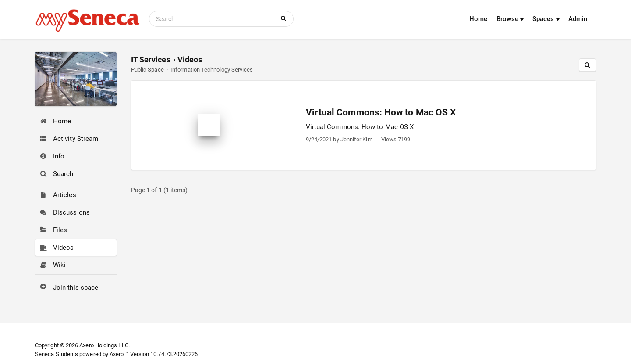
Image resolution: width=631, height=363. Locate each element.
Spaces (546, 19)
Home (478, 19)
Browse (510, 19)
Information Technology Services (211, 69)
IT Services (150, 59)
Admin (577, 19)
